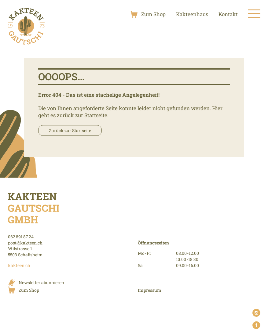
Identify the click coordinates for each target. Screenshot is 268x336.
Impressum (149, 290)
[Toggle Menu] (254, 14)
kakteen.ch (19, 265)
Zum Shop (153, 14)
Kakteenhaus (192, 14)
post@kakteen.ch (25, 243)
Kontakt (228, 14)
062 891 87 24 (21, 237)
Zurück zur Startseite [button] (70, 130)
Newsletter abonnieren (41, 282)
